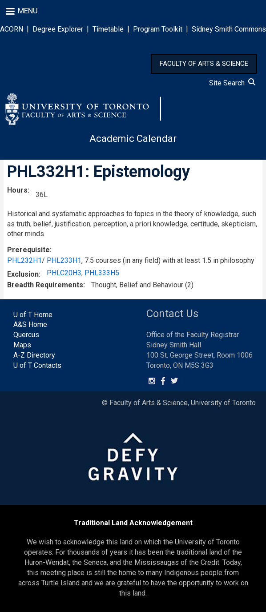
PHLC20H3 (64, 273)
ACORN (11, 29)
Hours (17, 190)
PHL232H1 (24, 260)
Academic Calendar (133, 138)
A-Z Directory (34, 355)
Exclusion (23, 274)
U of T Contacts (37, 365)
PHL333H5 (102, 273)
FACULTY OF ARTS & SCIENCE (204, 64)
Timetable (108, 29)
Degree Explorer (57, 29)
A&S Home (30, 324)
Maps (22, 345)
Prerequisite (28, 250)
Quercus (26, 334)
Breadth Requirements (45, 285)
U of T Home (32, 314)
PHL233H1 (64, 260)
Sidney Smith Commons (229, 29)
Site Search (232, 83)
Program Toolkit (157, 29)
